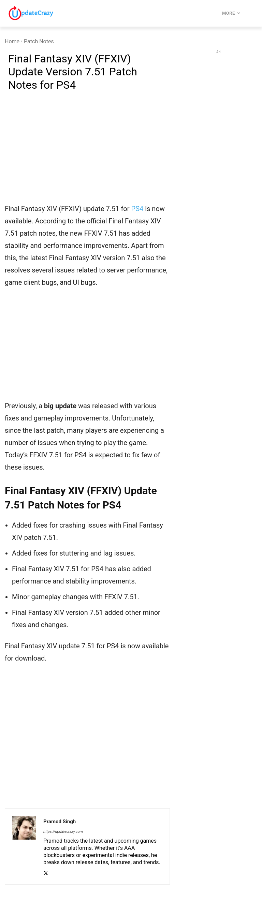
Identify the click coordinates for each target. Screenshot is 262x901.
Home (12, 41)
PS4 (137, 209)
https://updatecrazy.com (63, 831)
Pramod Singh (59, 821)
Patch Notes (39, 41)
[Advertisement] (87, 151)
